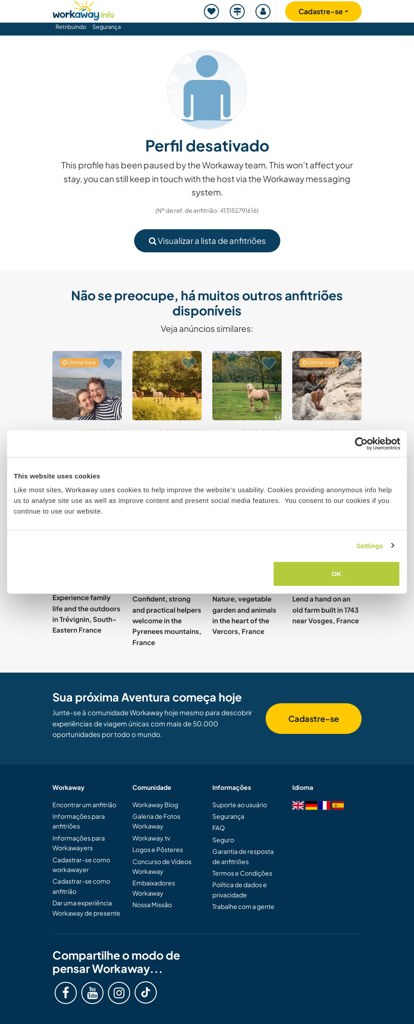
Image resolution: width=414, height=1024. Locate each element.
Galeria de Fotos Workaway (156, 821)
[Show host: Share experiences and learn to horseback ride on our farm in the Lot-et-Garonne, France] (247, 385)
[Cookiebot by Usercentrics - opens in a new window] (361, 443)
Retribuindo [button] (71, 26)
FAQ (218, 828)
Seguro (223, 840)
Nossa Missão (152, 904)
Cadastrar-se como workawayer (81, 864)
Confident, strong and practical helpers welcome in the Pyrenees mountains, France (166, 620)
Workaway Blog (155, 805)
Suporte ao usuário (239, 805)
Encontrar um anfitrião (84, 805)
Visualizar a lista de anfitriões (207, 240)
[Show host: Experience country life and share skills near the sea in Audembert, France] (87, 385)
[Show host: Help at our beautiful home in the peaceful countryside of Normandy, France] (167, 385)
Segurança (106, 26)
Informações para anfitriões (78, 821)
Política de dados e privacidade (239, 889)
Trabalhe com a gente (243, 906)
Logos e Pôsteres (157, 849)
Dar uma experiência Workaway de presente (86, 907)
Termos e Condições (242, 873)
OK (336, 574)
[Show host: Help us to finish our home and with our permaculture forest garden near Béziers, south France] (327, 385)
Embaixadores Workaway (153, 887)
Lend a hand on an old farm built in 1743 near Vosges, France (325, 609)
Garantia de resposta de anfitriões (243, 856)
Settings (370, 545)
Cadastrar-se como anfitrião (81, 886)
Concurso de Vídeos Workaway (161, 866)
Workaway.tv (151, 838)
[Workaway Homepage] (83, 9)
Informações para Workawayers (78, 843)
